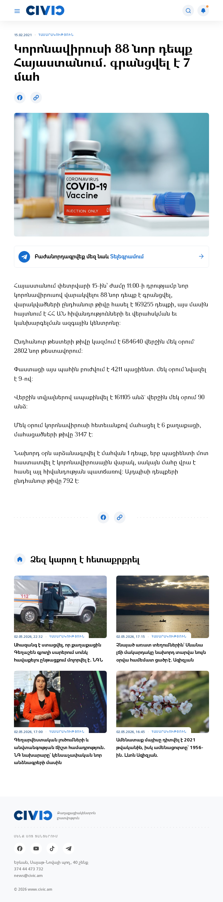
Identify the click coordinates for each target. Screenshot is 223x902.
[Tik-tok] (52, 848)
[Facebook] (20, 848)
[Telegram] (68, 848)
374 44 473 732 (28, 869)
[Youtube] (36, 848)
